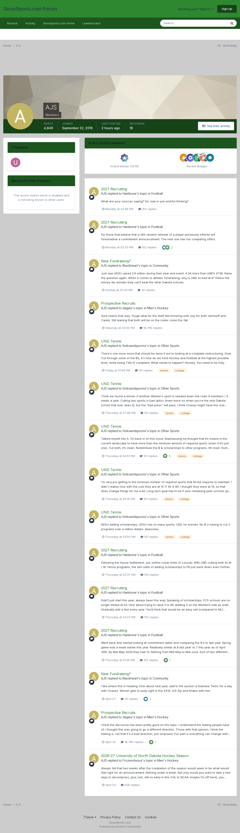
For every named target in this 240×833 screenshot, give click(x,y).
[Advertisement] (120, 64)
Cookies (151, 817)
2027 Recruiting (114, 189)
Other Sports (170, 346)
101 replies (144, 370)
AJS (104, 193)
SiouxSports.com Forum (30, 9)
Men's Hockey (157, 308)
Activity (30, 23)
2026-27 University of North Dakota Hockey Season (145, 756)
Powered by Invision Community (120, 826)
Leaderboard (91, 23)
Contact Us (133, 817)
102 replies (147, 209)
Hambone (130, 193)
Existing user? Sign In (195, 9)
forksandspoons (134, 346)
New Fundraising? (116, 261)
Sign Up (227, 9)
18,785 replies (151, 328)
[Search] (179, 23)
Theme (89, 817)
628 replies (130, 785)
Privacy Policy (110, 817)
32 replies (146, 290)
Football (157, 193)
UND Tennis (111, 341)
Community (160, 265)
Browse (12, 23)
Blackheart (130, 265)
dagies (127, 308)
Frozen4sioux (132, 760)
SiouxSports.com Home (59, 23)
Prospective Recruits (118, 303)
